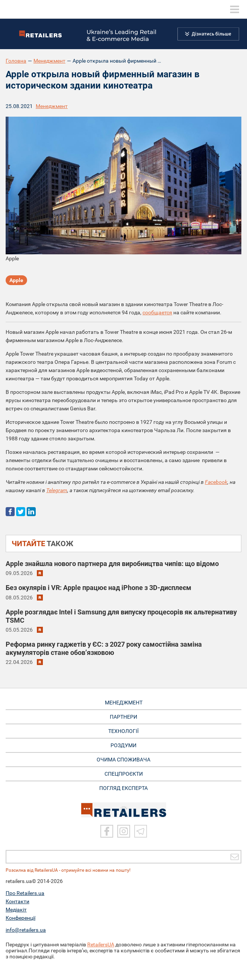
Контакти (17, 901)
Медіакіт (16, 910)
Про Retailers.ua (25, 893)
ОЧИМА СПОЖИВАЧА (123, 760)
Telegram (56, 490)
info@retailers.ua (26, 930)
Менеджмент (49, 61)
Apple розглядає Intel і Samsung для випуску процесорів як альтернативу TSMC (121, 616)
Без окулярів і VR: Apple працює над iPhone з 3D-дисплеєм (98, 588)
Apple (16, 280)
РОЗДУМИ (123, 745)
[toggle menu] (234, 9)
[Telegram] (140, 831)
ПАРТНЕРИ (123, 717)
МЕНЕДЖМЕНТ (123, 703)
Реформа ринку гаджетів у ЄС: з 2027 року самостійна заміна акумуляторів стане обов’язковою (104, 648)
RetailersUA (100, 944)
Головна (16, 61)
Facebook (216, 482)
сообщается (157, 312)
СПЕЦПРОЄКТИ (124, 774)
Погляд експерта (123, 788)
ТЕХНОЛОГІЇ (123, 731)
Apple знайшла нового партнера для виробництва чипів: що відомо (112, 564)
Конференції (20, 918)
